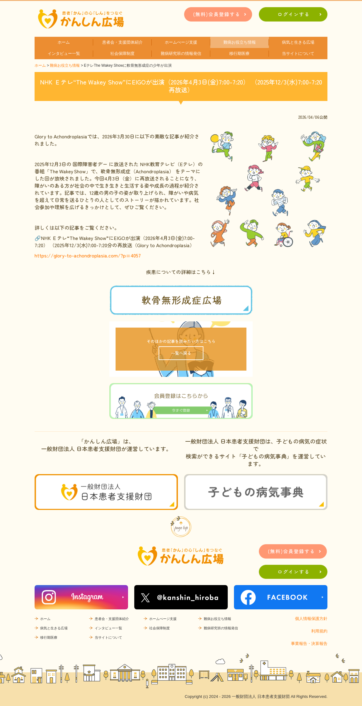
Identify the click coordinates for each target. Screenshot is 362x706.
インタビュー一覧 (64, 53)
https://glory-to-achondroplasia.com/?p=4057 (88, 255)
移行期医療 (239, 53)
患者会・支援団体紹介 (122, 42)
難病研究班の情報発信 (181, 53)
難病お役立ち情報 (239, 42)
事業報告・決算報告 (309, 643)
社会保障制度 (122, 53)
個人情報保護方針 (311, 618)
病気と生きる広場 (298, 42)
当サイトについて (298, 53)
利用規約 (319, 631)
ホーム (64, 42)
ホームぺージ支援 (181, 42)
